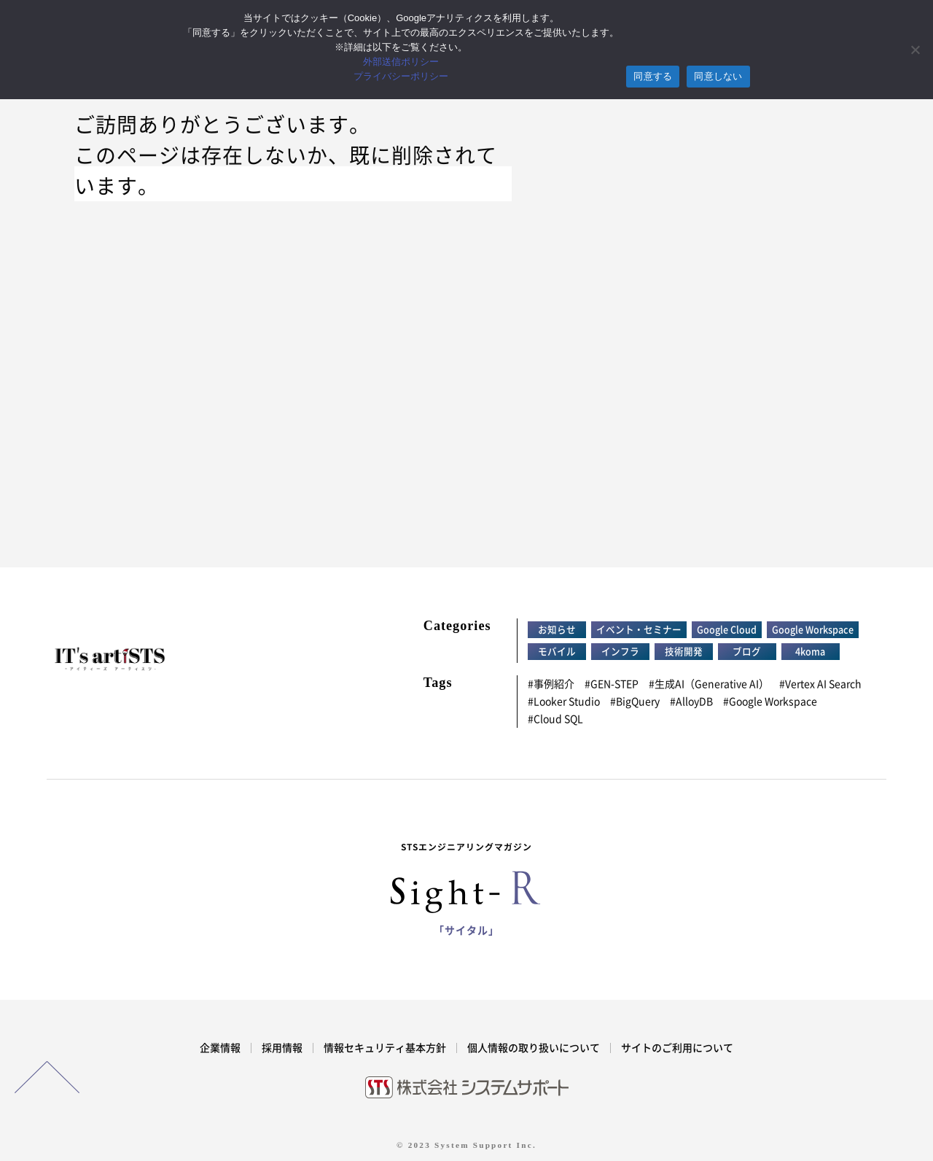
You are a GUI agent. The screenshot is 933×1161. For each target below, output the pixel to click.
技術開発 (684, 651)
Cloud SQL (558, 719)
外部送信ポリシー (401, 61)
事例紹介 (554, 684)
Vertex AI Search (823, 684)
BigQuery (638, 701)
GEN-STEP (614, 684)
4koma (810, 651)
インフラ (620, 651)
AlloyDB (694, 701)
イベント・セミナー (639, 629)
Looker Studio (567, 701)
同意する (652, 76)
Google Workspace (813, 629)
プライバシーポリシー (401, 76)
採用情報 (282, 1048)
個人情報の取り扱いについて (533, 1048)
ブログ (747, 651)
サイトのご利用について (677, 1048)
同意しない (718, 76)
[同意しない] (914, 49)
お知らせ (557, 629)
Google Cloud (727, 629)
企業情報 (220, 1048)
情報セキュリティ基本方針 (385, 1048)
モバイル (557, 651)
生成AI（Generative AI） (712, 684)
